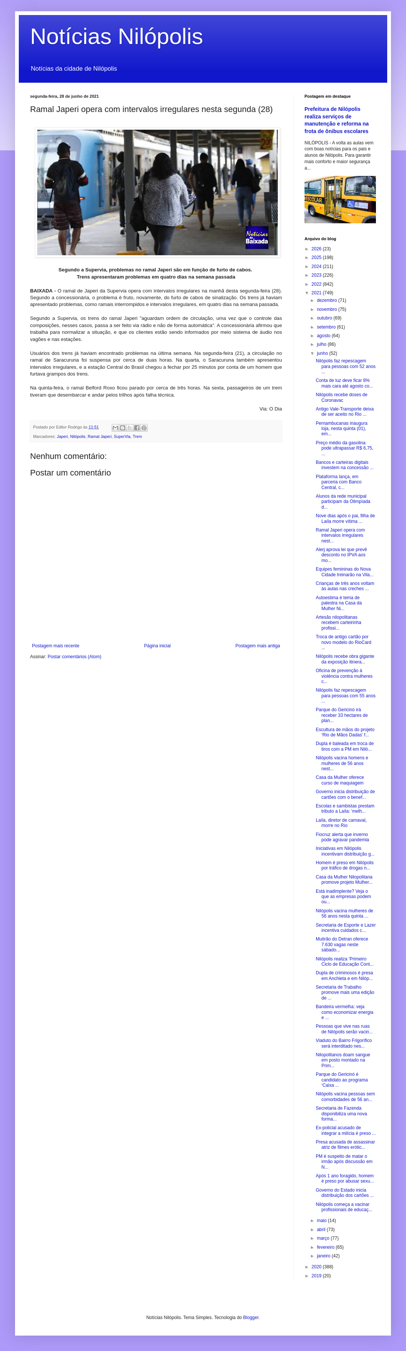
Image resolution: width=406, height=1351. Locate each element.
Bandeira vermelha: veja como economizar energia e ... (344, 1012)
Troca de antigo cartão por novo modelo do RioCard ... (343, 642)
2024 (317, 266)
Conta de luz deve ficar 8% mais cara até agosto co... (344, 383)
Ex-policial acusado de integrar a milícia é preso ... (346, 1130)
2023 (317, 275)
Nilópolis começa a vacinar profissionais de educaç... (344, 1207)
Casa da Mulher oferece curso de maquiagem (340, 780)
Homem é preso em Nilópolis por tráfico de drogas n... (345, 865)
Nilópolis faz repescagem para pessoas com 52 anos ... (346, 366)
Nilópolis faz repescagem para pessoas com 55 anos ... (346, 696)
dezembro (327, 300)
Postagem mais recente (55, 645)
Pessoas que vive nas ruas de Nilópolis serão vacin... (344, 1029)
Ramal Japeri (100, 436)
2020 (317, 1266)
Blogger (251, 1317)
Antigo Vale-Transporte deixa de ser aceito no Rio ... (345, 411)
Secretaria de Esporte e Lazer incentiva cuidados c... (346, 927)
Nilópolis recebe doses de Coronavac (341, 397)
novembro (327, 309)
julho (322, 344)
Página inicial (157, 645)
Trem (137, 436)
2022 (317, 284)
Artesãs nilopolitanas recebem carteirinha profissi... (338, 623)
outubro (325, 318)
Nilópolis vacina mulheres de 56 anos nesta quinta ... (344, 913)
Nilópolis (77, 436)
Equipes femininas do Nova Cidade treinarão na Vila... (345, 571)
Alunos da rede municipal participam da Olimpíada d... (343, 502)
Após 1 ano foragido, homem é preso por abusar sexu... (345, 1178)
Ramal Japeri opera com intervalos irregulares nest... (340, 535)
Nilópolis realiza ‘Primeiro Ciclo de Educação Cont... (345, 961)
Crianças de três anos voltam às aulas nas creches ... (345, 586)
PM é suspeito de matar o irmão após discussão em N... (344, 1162)
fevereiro (326, 1247)
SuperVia (122, 436)
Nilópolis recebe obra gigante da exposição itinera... (345, 659)
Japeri (62, 436)
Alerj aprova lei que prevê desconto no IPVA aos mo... (341, 555)
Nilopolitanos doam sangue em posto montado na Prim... (343, 1060)
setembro (327, 327)
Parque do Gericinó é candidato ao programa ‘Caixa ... (342, 1080)
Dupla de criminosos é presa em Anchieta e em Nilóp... (344, 975)
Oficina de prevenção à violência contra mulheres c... (344, 676)
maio (322, 1220)
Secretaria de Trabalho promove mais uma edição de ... (345, 992)
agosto (324, 335)
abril (322, 1229)
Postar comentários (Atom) (75, 656)
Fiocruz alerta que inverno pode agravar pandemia (342, 837)
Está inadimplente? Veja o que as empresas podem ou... (343, 897)
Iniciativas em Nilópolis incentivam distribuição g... (345, 851)
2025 (317, 257)
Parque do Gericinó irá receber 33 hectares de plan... (342, 715)
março (324, 1238)
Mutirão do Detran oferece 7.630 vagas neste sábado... (342, 944)
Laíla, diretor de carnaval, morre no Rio (341, 823)
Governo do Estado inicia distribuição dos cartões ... (345, 1192)
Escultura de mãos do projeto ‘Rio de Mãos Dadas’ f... (345, 732)
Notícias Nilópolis (116, 36)
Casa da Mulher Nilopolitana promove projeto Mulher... (344, 879)
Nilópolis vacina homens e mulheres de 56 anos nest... (342, 763)
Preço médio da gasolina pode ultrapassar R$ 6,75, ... (344, 448)
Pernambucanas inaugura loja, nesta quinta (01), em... (341, 429)
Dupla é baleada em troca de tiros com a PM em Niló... (345, 746)
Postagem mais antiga (257, 645)
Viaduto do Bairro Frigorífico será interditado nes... (344, 1043)
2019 (317, 1275)
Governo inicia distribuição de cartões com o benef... (345, 794)
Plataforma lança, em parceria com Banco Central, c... (339, 482)
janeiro (324, 1256)
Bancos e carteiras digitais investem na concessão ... (345, 465)
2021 (317, 292)
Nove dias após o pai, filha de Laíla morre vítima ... (345, 518)
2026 (317, 248)
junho (323, 353)
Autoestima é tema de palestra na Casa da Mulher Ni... (339, 603)
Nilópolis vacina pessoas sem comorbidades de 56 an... (345, 1096)
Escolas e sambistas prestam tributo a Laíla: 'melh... (345, 808)
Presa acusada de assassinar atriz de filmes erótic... (345, 1144)
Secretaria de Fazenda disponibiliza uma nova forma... (341, 1114)
